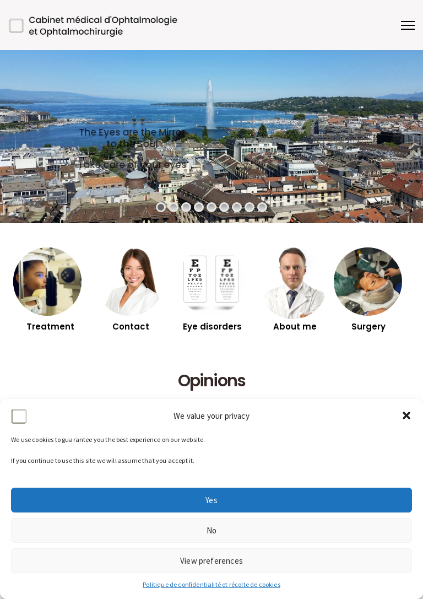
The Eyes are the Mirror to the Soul (206, 138)
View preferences (211, 560)
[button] (406, 415)
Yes (211, 500)
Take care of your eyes (205, 165)
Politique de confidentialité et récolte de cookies (211, 584)
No (211, 530)
